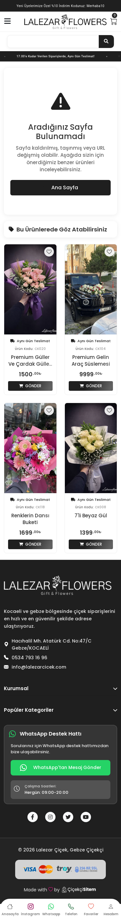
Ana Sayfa (60, 187)
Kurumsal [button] (60, 688)
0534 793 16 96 (29, 657)
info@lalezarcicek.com (39, 667)
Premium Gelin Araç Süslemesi (91, 360)
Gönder (30, 386)
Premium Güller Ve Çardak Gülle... (30, 360)
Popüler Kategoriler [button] (60, 710)
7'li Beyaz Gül (91, 515)
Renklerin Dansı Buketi (30, 519)
